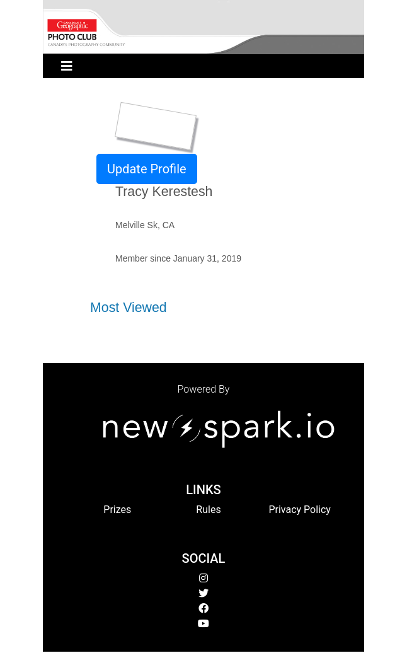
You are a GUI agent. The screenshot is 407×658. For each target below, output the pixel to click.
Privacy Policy (299, 510)
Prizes (117, 510)
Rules (208, 510)
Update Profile (146, 168)
